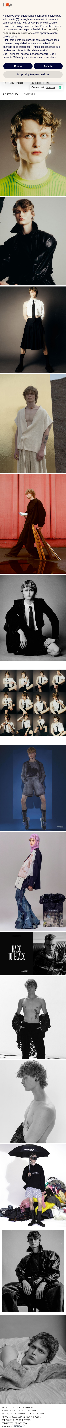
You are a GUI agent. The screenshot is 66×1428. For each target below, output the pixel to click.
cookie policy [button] (10, 36)
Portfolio (10, 94)
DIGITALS (29, 94)
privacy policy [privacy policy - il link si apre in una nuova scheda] (35, 22)
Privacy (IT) (7, 1423)
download (40, 83)
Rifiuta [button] (18, 66)
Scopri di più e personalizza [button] (33, 74)
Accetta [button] (48, 66)
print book (13, 83)
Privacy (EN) (21, 1423)
